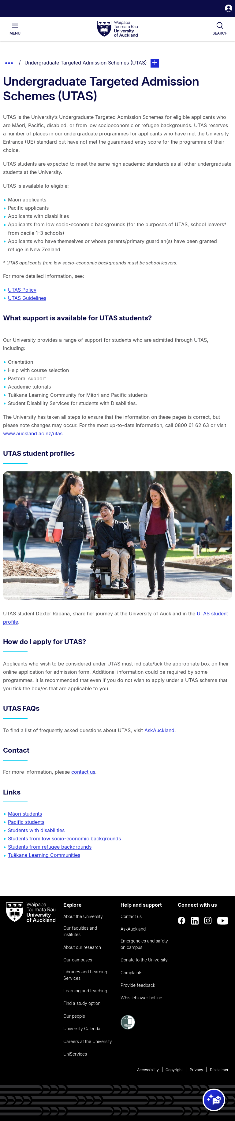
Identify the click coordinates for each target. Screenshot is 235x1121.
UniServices (75, 1053)
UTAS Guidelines (27, 298)
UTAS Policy (22, 290)
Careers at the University (87, 1041)
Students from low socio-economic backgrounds (64, 838)
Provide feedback (138, 985)
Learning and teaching (85, 990)
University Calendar (82, 1028)
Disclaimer (219, 1070)
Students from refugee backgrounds (49, 847)
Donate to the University (144, 959)
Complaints (131, 972)
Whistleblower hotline (141, 997)
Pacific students (26, 822)
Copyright (174, 1070)
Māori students (25, 814)
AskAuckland (159, 730)
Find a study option (81, 1003)
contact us (83, 772)
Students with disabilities (36, 830)
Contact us (131, 916)
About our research (82, 947)
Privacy (196, 1070)
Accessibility (148, 1070)
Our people (74, 1016)
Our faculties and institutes (80, 931)
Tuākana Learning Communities (44, 855)
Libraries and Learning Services (85, 975)
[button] (228, 9)
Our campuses (77, 959)
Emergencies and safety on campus (144, 944)
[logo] (117, 29)
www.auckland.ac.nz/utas (32, 433)
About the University (83, 916)
